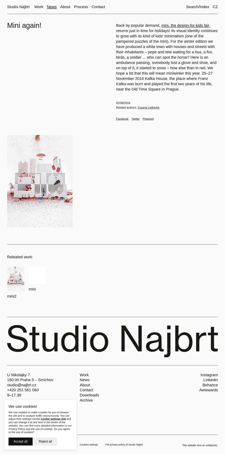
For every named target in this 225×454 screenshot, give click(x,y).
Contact (86, 390)
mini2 (12, 296)
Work (84, 375)
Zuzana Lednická (148, 107)
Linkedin (210, 380)
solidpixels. (212, 445)
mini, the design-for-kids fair (185, 25)
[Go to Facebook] (122, 119)
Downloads (89, 395)
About (85, 385)
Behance (210, 385)
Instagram (209, 375)
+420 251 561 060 (23, 390)
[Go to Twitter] (135, 119)
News (84, 380)
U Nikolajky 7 (18, 375)
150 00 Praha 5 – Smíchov (30, 380)
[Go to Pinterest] (148, 119)
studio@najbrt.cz (21, 385)
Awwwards (208, 390)
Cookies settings (89, 444)
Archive (86, 400)
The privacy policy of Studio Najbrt (124, 444)
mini (32, 289)
